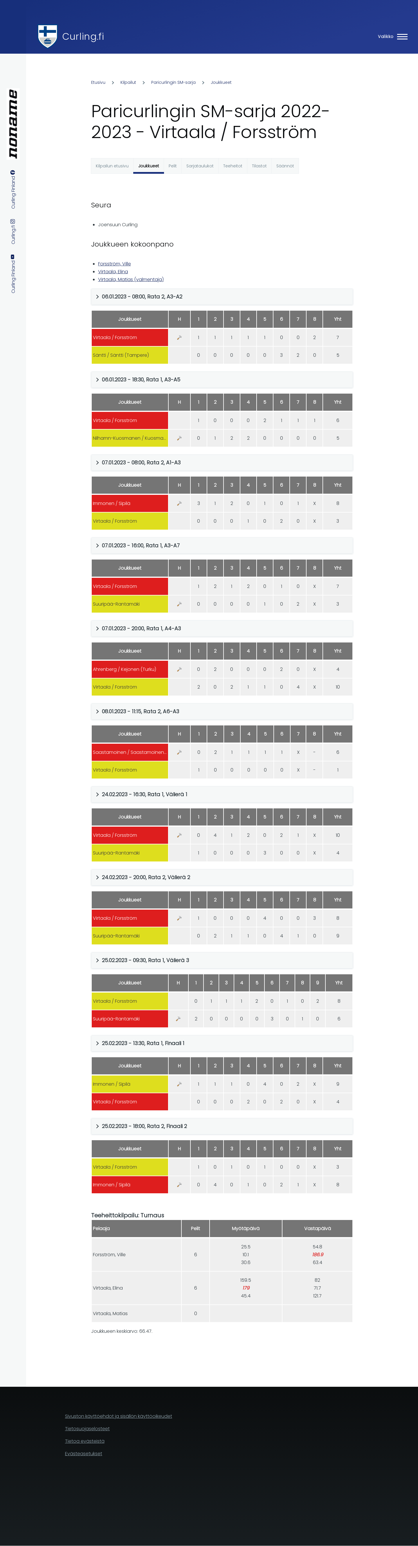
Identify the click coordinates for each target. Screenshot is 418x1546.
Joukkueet (221, 82)
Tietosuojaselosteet (87, 1428)
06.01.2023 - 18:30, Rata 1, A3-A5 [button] (141, 379)
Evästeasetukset (83, 1453)
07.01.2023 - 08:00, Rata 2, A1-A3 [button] (141, 462)
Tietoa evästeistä (85, 1441)
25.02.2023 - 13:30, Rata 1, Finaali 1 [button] (143, 1043)
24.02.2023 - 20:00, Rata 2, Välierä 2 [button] (146, 877)
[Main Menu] (391, 36)
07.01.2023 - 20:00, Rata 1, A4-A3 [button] (141, 628)
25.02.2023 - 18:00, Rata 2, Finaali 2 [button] (144, 1126)
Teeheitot (232, 166)
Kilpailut (128, 82)
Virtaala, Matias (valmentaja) (131, 279)
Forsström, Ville (114, 263)
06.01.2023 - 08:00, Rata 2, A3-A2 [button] (142, 296)
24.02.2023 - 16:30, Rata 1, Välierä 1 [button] (144, 794)
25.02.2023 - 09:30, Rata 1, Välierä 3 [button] (145, 960)
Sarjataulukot (200, 166)
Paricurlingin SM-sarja (173, 82)
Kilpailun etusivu (112, 166)
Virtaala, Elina (113, 271)
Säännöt (285, 166)
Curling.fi (83, 36)
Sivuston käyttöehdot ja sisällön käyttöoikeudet (118, 1416)
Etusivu (98, 82)
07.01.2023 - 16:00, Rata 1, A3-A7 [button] (141, 545)
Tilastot (259, 166)
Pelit (173, 166)
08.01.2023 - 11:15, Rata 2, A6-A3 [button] (140, 711)
